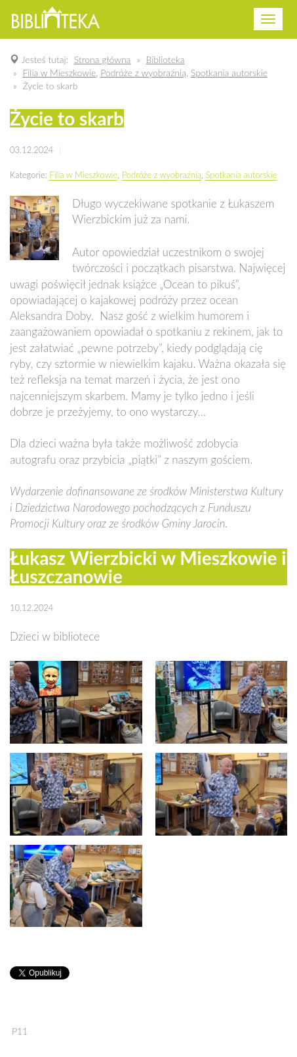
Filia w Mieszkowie (83, 174)
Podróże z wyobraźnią (161, 174)
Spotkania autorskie (241, 174)
